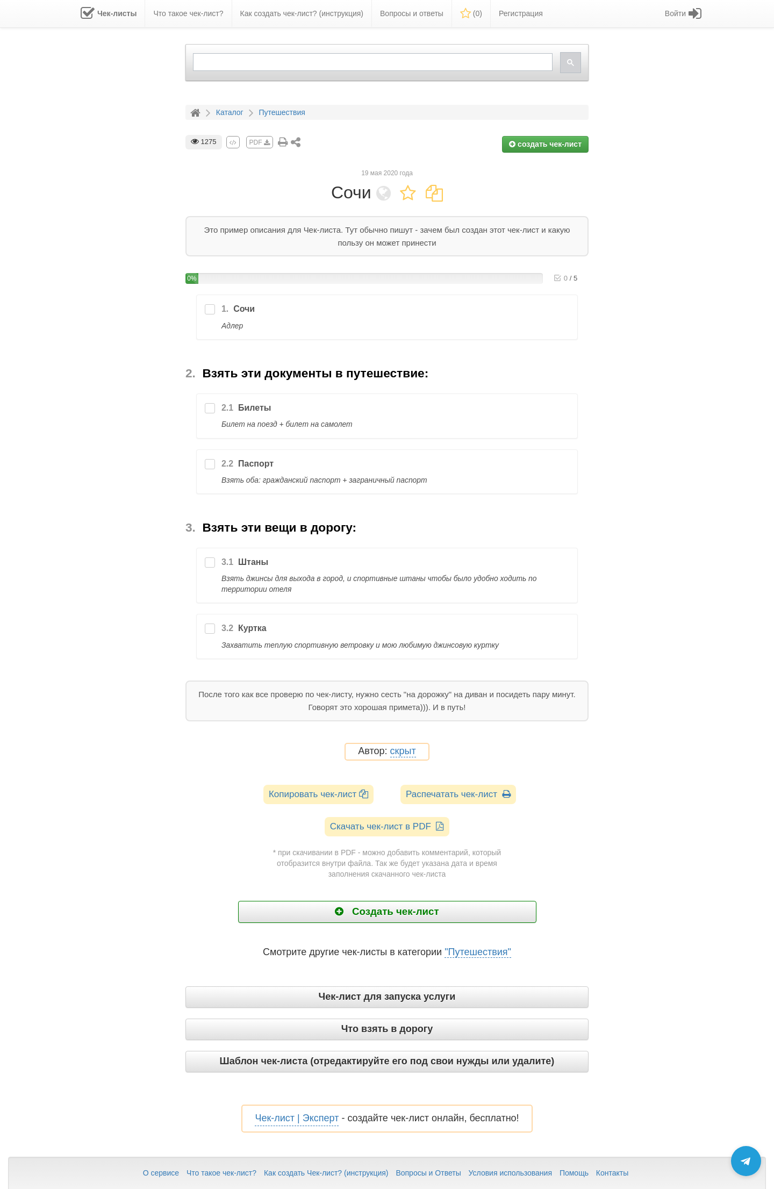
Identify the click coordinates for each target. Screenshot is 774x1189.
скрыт (403, 751)
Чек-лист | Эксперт (297, 1118)
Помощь (574, 1173)
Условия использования (510, 1173)
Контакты (612, 1173)
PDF (259, 142)
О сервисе (161, 1173)
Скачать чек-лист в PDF (387, 826)
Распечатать (458, 794)
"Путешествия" (478, 952)
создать (545, 144)
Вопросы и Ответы (428, 1173)
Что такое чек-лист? (221, 1173)
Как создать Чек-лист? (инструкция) (326, 1173)
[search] (371, 62)
